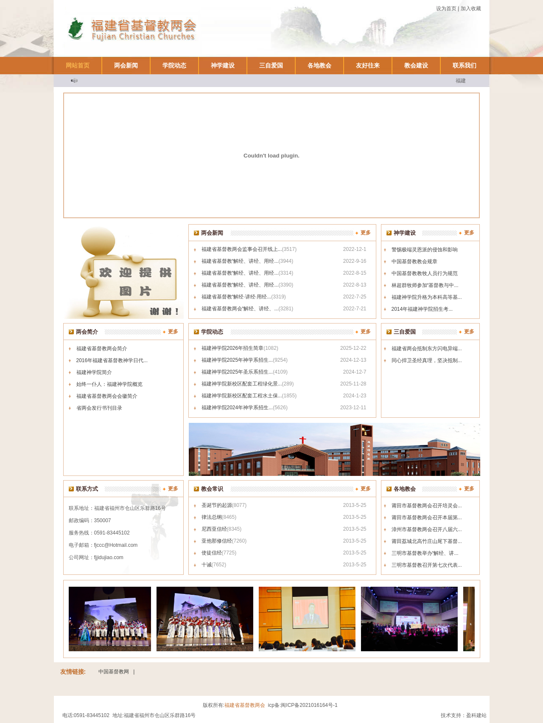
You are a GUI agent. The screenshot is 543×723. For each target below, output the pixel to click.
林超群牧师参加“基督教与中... (425, 285)
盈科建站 (476, 715)
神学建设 (223, 65)
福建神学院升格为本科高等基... (427, 297)
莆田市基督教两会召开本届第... (427, 517)
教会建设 (416, 65)
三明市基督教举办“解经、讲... (425, 553)
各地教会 (319, 65)
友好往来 (368, 65)
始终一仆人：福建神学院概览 (109, 384)
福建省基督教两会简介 (101, 349)
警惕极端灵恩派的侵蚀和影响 (425, 250)
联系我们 (464, 65)
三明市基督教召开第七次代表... (427, 565)
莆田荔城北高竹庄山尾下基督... (427, 541)
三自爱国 (271, 65)
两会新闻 (126, 65)
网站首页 (78, 65)
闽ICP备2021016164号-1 (309, 705)
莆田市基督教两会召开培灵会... (427, 506)
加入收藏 (471, 8)
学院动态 (174, 65)
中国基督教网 (113, 672)
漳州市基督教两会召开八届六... (427, 529)
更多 (366, 233)
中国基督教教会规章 (414, 261)
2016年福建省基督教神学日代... (112, 360)
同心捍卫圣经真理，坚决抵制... (427, 360)
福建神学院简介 (94, 372)
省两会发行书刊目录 (99, 408)
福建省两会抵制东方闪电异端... (427, 349)
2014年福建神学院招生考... (422, 309)
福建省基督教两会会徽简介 (106, 396)
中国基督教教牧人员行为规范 (425, 273)
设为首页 (446, 8)
